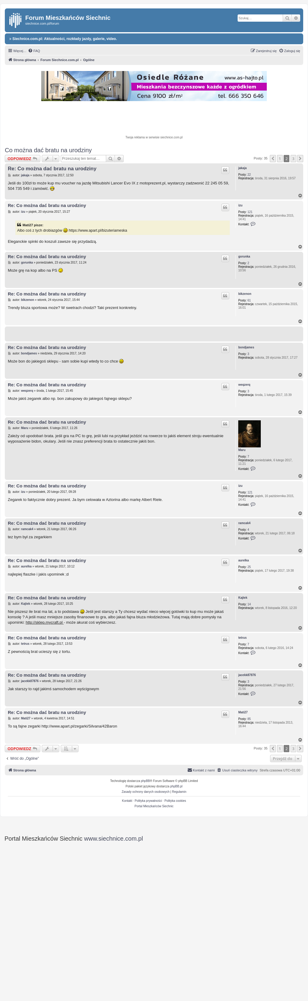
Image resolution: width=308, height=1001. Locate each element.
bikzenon (244, 293)
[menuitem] (34, 50)
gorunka (244, 256)
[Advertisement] (154, 119)
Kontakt (127, 800)
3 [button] (293, 158)
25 (249, 567)
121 (250, 212)
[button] (273, 158)
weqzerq (244, 384)
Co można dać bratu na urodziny (48, 150)
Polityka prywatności (148, 800)
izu (240, 205)
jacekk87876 (247, 675)
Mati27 (243, 712)
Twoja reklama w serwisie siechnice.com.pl (154, 137)
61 (249, 300)
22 (249, 174)
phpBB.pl (176, 786)
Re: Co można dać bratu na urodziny (52, 168)
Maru (241, 450)
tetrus (242, 637)
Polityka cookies (175, 800)
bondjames (246, 347)
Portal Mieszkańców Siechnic (154, 806)
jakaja (242, 168)
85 (249, 719)
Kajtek (242, 597)
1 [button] (280, 158)
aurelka (243, 560)
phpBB (145, 781)
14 (249, 604)
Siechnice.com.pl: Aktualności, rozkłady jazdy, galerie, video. (63, 39)
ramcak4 (244, 523)
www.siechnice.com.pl (113, 838)
